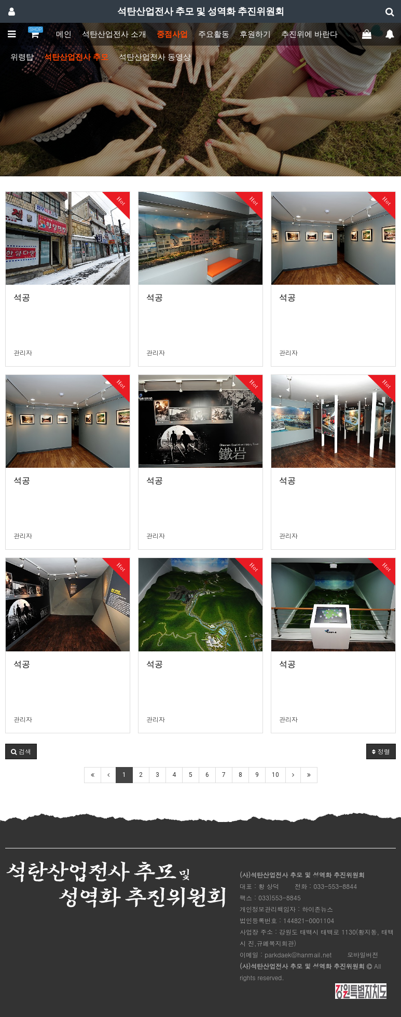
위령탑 (22, 57)
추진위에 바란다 (309, 34)
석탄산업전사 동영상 (155, 57)
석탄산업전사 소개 (114, 34)
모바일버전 (362, 954)
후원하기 (255, 34)
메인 (64, 34)
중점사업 (172, 34)
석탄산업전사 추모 (76, 57)
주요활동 (213, 34)
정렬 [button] (381, 751)
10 (275, 774)
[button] (21, 751)
